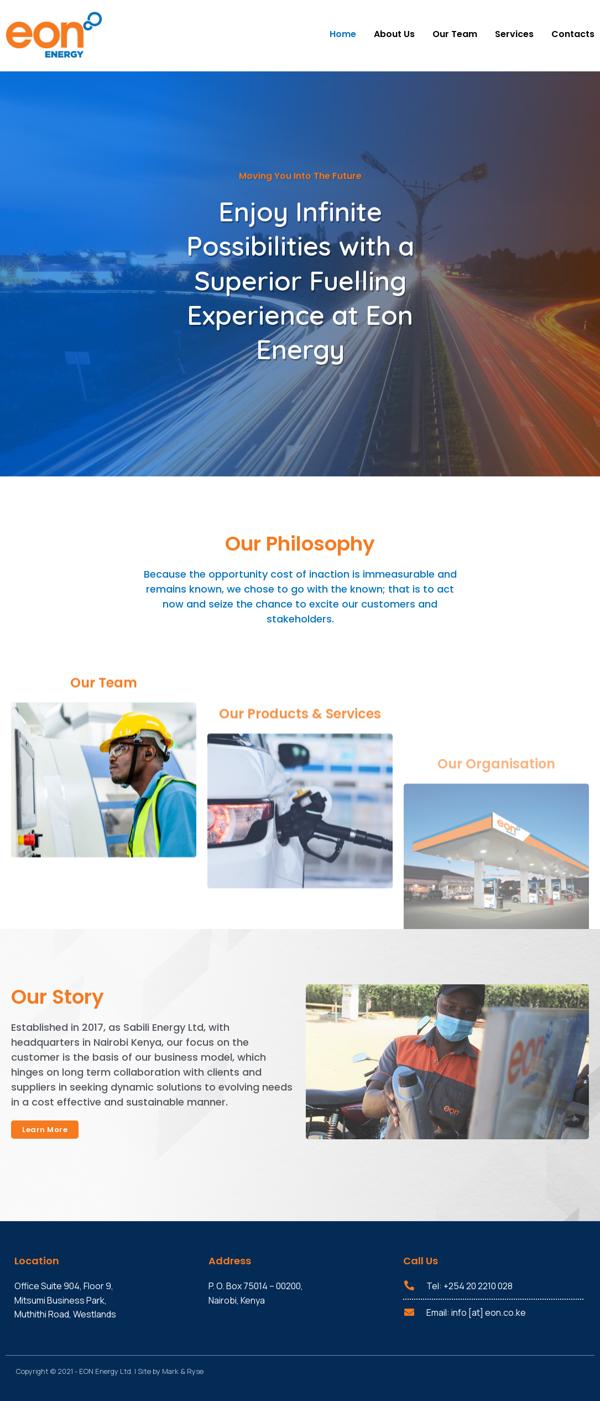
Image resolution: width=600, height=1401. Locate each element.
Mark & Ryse (183, 1371)
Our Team (454, 34)
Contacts (572, 34)
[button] (45, 1129)
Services (514, 34)
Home (343, 34)
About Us (394, 34)
